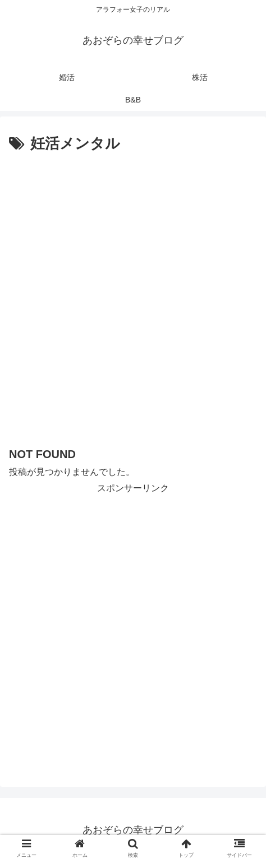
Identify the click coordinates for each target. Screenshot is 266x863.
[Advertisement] (133, 295)
